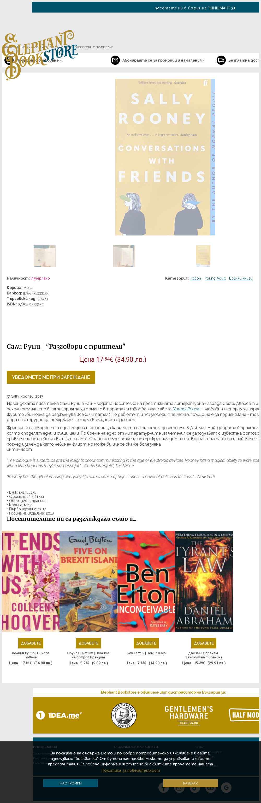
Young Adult (216, 278)
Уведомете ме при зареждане (51, 377)
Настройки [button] (71, 783)
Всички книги (240, 278)
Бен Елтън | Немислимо (146, 653)
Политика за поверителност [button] (130, 770)
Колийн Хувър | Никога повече (30, 655)
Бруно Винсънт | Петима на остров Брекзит (88, 655)
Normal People (186, 408)
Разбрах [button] (190, 783)
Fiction (195, 278)
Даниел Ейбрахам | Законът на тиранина (204, 655)
